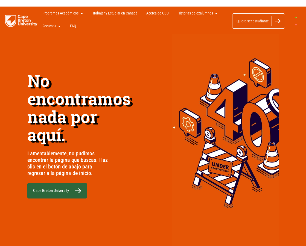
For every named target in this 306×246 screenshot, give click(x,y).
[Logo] (21, 21)
